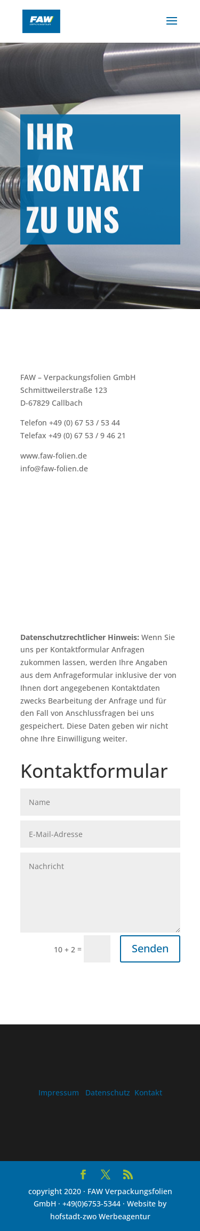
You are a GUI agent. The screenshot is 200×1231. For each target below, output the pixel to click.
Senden (150, 948)
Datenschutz (107, 1092)
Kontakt (148, 1092)
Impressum (58, 1092)
